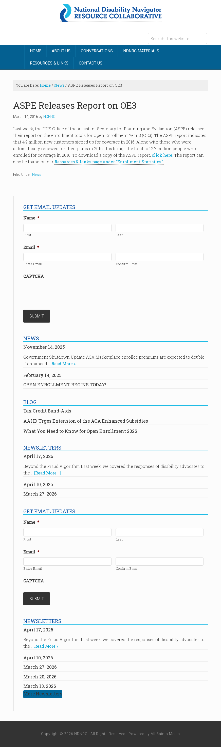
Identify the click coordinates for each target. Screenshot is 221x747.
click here (162, 155)
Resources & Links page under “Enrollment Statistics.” (108, 161)
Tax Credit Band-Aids (47, 411)
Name (31, 217)
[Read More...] (47, 472)
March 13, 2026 (39, 686)
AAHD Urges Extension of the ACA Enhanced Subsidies (85, 421)
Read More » (63, 363)
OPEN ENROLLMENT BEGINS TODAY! (64, 385)
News (36, 174)
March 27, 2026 (40, 494)
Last (119, 235)
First (27, 235)
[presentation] (61, 291)
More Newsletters (42, 694)
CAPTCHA (33, 276)
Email (31, 247)
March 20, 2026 (40, 677)
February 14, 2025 (42, 375)
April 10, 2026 (38, 484)
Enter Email (33, 264)
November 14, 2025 (44, 347)
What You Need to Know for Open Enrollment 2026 (80, 431)
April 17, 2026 (38, 456)
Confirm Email (127, 264)
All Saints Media (165, 734)
